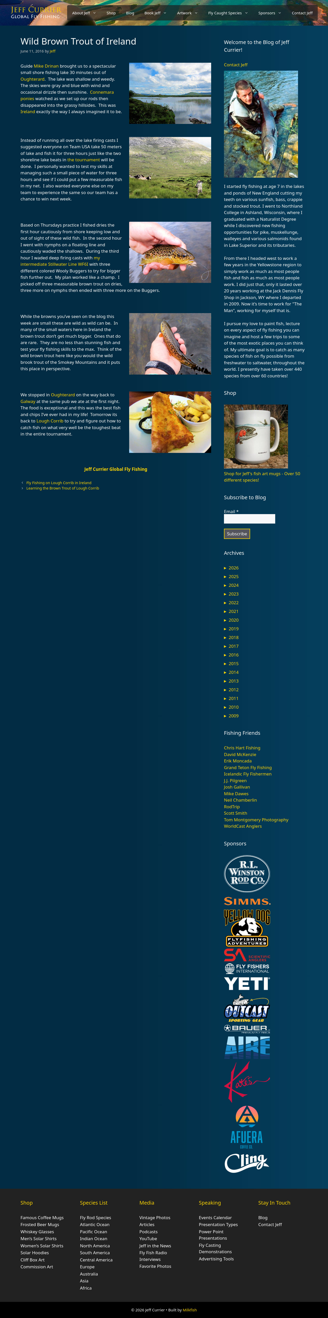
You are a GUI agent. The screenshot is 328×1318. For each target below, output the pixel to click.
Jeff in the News (155, 1246)
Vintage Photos (154, 1217)
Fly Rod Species (95, 1217)
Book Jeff (158, 12)
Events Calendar (215, 1217)
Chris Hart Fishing (242, 748)
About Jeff (86, 12)
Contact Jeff (302, 12)
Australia (89, 1274)
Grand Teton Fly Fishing (248, 767)
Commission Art (36, 1267)
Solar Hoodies (34, 1253)
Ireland (27, 111)
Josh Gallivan (237, 787)
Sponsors (273, 12)
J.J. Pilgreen (235, 780)
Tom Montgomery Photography (256, 820)
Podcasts (148, 1232)
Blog (130, 12)
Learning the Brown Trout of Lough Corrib (62, 488)
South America (95, 1253)
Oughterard (32, 79)
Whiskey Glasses (37, 1232)
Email (231, 511)
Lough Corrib (50, 421)
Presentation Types (218, 1224)
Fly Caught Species (230, 12)
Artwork (190, 12)
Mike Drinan (46, 66)
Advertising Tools (216, 1259)
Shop (111, 12)
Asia (84, 1281)
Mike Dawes (236, 793)
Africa (86, 1288)
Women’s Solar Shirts (41, 1246)
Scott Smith (235, 813)
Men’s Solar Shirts (38, 1238)
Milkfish (190, 1309)
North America (95, 1246)
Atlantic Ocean (95, 1224)
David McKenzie (240, 754)
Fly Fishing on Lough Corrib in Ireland (58, 482)
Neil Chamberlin (240, 800)
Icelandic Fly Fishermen (248, 774)
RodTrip (232, 807)
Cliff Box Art (32, 1260)
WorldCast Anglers (243, 826)
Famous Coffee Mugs (42, 1217)
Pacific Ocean (93, 1232)
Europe (87, 1267)
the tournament (83, 160)
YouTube (148, 1238)
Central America (96, 1260)
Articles (147, 1224)
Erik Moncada (238, 761)
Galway (27, 401)
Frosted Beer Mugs (39, 1224)
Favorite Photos (155, 1266)
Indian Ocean (93, 1238)
